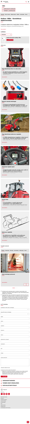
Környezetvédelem (3, 403)
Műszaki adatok (13, 15)
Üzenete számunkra (4, 358)
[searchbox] (1, 310)
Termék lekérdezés (8, 11)
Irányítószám (3, 345)
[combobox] (15, 311)
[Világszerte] (15, 390)
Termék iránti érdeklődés (7, 384)
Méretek (18, 15)
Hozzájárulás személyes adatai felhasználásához (8, 371)
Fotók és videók (7, 15)
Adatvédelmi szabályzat (4, 400)
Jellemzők (2, 15)
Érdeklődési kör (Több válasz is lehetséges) (7, 308)
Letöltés (10, 41)
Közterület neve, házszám (5, 340)
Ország (2, 354)
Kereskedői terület (3, 407)
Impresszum (2, 399)
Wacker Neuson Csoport (4, 397)
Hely (1, 349)
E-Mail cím (2, 331)
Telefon (2, 336)
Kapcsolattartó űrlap (6, 386)
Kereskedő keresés (8, 9)
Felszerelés (27, 15)
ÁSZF (1, 404)
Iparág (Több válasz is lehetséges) (6, 313)
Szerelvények (22, 15)
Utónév (2, 322)
